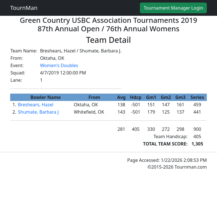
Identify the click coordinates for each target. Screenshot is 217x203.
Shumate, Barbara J (38, 112)
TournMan (24, 8)
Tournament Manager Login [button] (173, 8)
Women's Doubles (59, 65)
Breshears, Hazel (35, 105)
